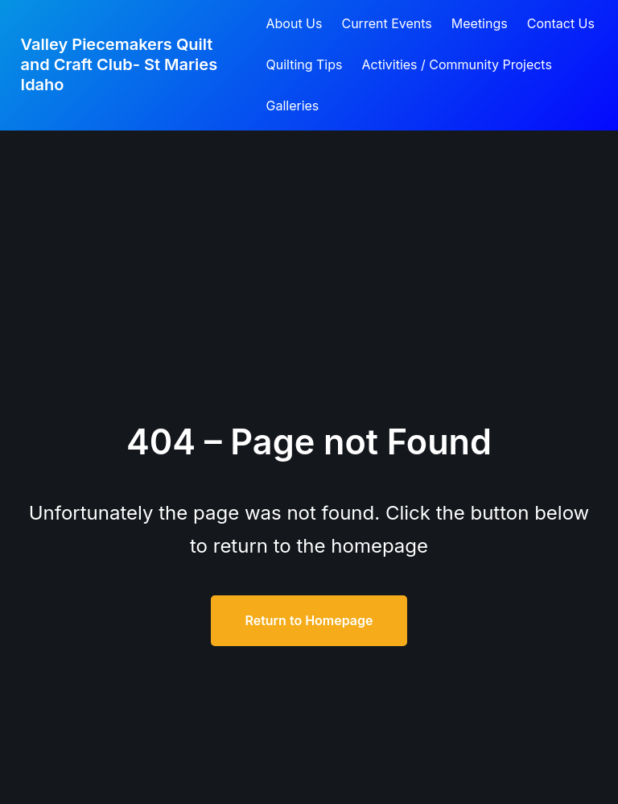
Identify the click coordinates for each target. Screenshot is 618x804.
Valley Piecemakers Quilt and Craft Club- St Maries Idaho (119, 64)
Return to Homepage (309, 620)
